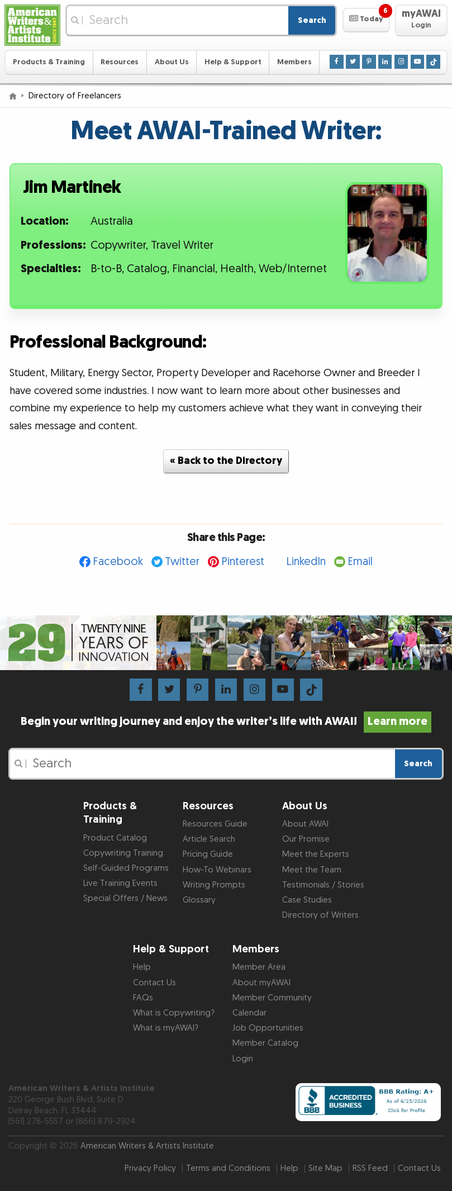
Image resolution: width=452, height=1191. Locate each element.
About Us (172, 62)
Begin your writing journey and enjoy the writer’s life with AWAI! (226, 721)
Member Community (272, 998)
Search (312, 20)
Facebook (118, 561)
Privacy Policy (150, 1168)
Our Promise (306, 839)
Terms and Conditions (228, 1168)
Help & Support (232, 62)
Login (242, 1059)
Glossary (199, 900)
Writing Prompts (214, 885)
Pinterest (242, 561)
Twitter (182, 561)
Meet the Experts (315, 854)
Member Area (259, 967)
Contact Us (154, 983)
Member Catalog (265, 1043)
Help (142, 967)
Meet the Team (311, 870)
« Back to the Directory (226, 461)
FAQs (143, 998)
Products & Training (49, 62)
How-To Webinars (217, 870)
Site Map (325, 1168)
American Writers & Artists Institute (147, 1146)
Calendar (249, 1013)
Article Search (209, 839)
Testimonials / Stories (323, 885)
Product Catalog (115, 838)
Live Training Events (120, 883)
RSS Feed (370, 1168)
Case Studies (307, 900)
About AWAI (305, 824)
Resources (120, 62)
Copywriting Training (123, 853)
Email (360, 561)
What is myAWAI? (165, 1028)
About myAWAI (261, 983)
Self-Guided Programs (126, 868)
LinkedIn (306, 561)
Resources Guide (215, 824)
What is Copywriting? (174, 1013)
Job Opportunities (267, 1028)
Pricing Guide (208, 854)
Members (294, 62)
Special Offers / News (125, 898)
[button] (366, 20)
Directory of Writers (320, 915)
